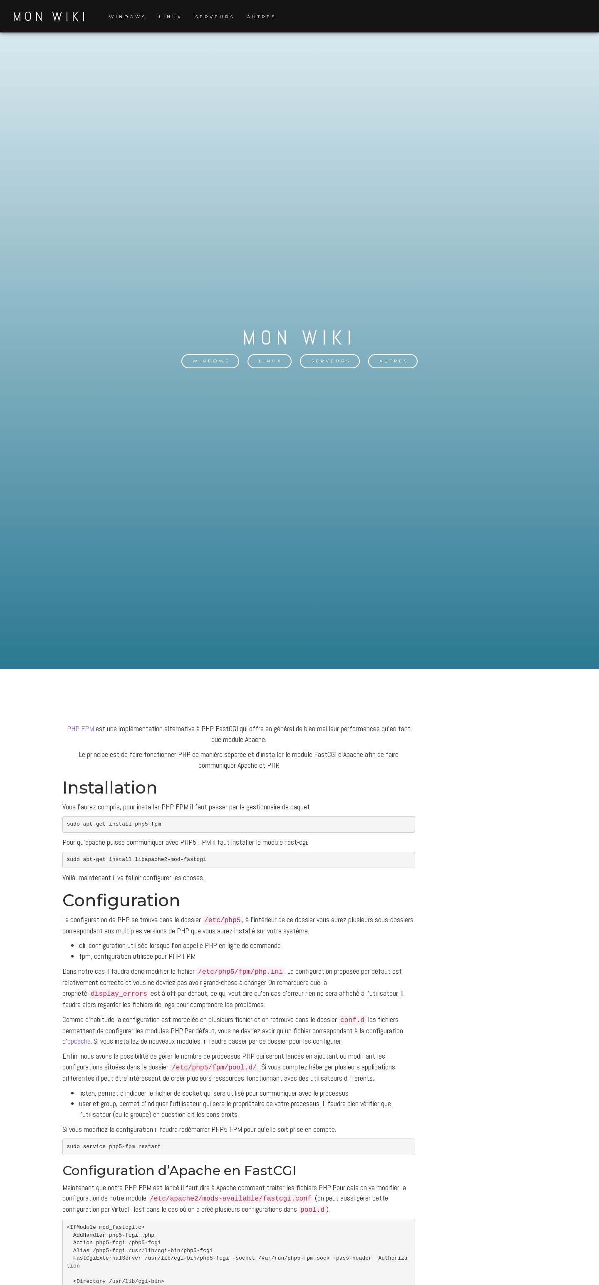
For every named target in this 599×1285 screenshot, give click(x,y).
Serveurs (215, 17)
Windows (127, 17)
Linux (171, 17)
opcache (79, 1045)
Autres (261, 17)
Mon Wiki (50, 16)
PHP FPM (80, 732)
